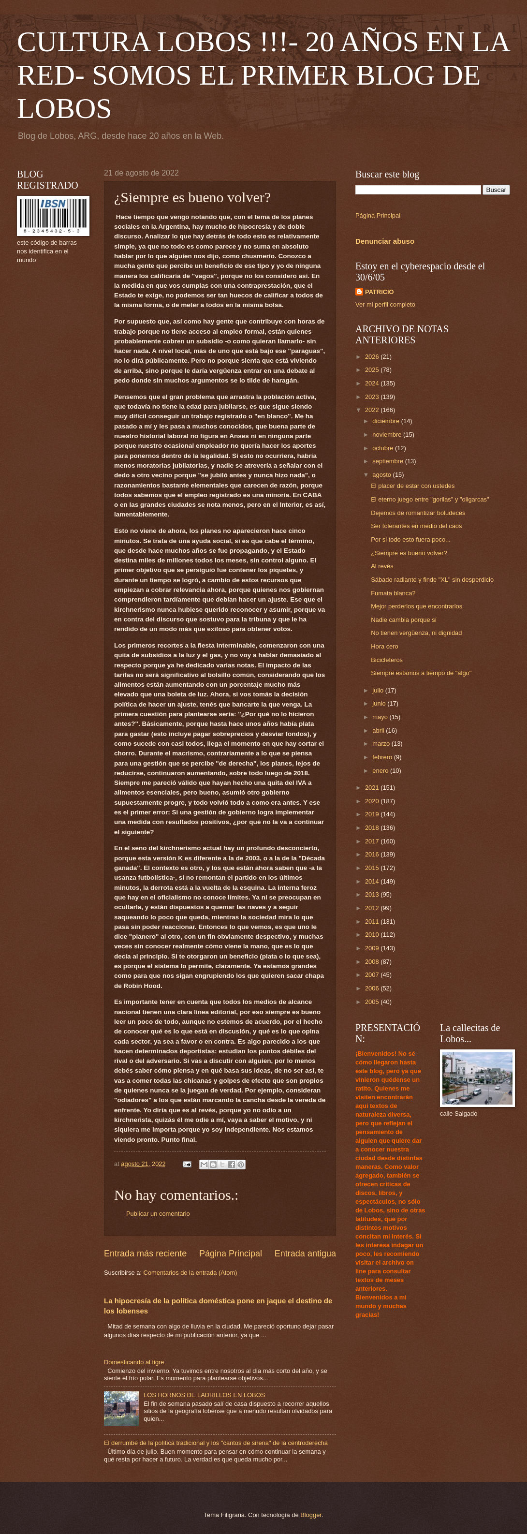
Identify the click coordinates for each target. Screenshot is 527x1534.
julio (378, 690)
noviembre (387, 434)
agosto (382, 474)
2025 (373, 369)
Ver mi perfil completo (385, 304)
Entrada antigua (305, 1253)
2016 (373, 854)
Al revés (382, 566)
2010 (373, 934)
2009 (373, 948)
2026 (373, 356)
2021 (373, 787)
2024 (373, 383)
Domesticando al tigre (134, 1362)
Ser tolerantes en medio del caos (416, 526)
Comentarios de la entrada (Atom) (190, 1272)
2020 (373, 801)
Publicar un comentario (158, 1213)
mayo (380, 717)
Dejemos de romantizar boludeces (418, 512)
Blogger (311, 1515)
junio (379, 703)
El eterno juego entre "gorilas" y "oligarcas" (430, 499)
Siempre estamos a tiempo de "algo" (421, 673)
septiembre (388, 461)
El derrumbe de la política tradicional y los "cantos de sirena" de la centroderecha (216, 1442)
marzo (381, 743)
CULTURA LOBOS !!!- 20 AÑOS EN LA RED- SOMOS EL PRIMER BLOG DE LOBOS (263, 75)
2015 (373, 867)
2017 (373, 841)
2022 (373, 409)
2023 (373, 396)
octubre (383, 448)
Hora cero (384, 646)
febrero (383, 757)
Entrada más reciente (145, 1253)
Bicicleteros (387, 660)
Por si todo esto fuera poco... (411, 539)
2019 (373, 814)
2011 (373, 921)
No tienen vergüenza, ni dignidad (416, 632)
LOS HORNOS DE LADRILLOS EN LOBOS (204, 1395)
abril (379, 730)
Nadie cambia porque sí (404, 619)
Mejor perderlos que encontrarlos (416, 606)
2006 (373, 988)
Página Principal (230, 1253)
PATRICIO (379, 291)
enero (381, 770)
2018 (373, 827)
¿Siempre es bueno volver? (409, 553)
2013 (373, 894)
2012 (373, 908)
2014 (373, 881)
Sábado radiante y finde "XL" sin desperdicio (432, 579)
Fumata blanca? (393, 593)
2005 (373, 1001)
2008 (373, 961)
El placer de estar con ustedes (412, 485)
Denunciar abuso (384, 241)
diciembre (386, 421)
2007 (373, 974)
